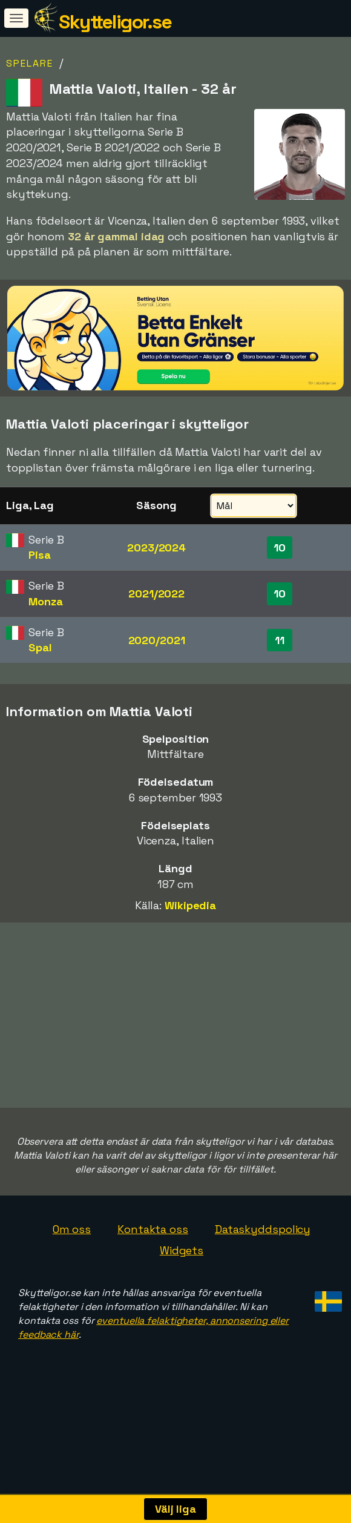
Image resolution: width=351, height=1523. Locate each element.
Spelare (29, 63)
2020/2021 (156, 640)
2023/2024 (156, 547)
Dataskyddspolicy (262, 1260)
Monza (45, 601)
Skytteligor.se (115, 22)
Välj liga (175, 1509)
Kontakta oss (152, 1260)
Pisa (39, 555)
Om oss (72, 1260)
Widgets (181, 1282)
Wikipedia (190, 905)
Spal (40, 647)
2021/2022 (156, 593)
